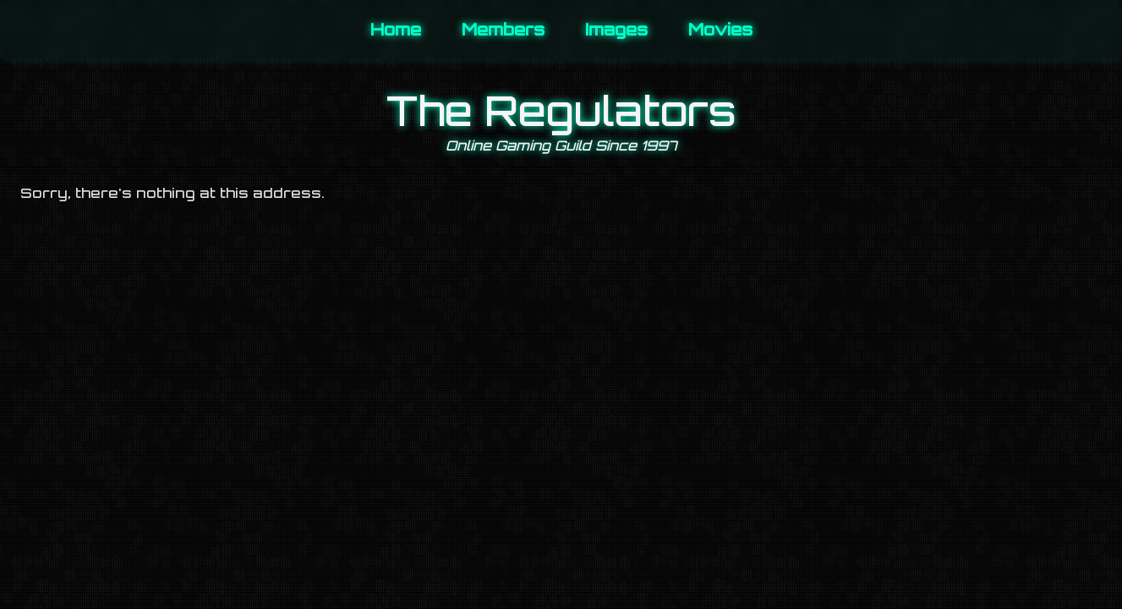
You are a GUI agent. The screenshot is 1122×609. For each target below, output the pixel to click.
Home (395, 29)
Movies (720, 29)
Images (616, 29)
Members (503, 29)
